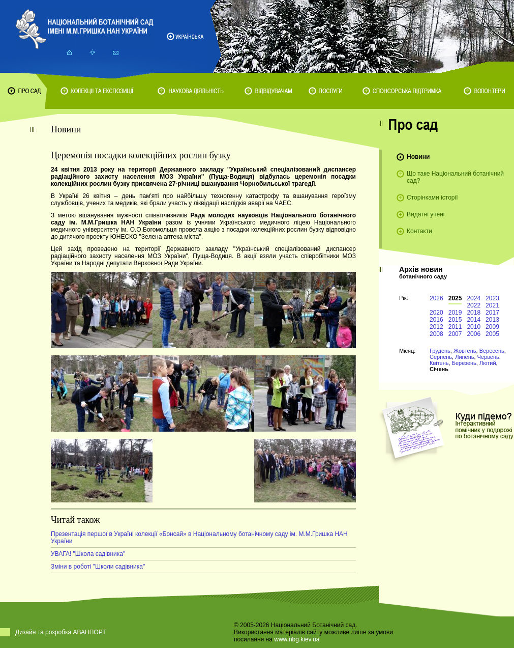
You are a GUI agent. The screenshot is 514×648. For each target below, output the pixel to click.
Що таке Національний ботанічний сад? (455, 177)
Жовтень (464, 351)
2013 (492, 319)
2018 (473, 312)
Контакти (419, 231)
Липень (464, 357)
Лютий (487, 363)
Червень (488, 357)
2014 (473, 319)
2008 (436, 333)
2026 (436, 298)
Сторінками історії (432, 197)
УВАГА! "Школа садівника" (88, 553)
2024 (473, 298)
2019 (455, 312)
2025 (455, 298)
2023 (492, 298)
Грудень (440, 351)
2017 (492, 312)
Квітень (439, 363)
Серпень (441, 357)
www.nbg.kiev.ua (296, 639)
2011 (455, 326)
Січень (439, 369)
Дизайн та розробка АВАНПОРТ (60, 632)
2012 (436, 326)
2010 (473, 326)
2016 (436, 319)
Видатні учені (425, 214)
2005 (492, 333)
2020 (436, 312)
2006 (473, 333)
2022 (473, 305)
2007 (455, 333)
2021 (492, 305)
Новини (418, 156)
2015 (455, 319)
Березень (464, 363)
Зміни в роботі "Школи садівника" (98, 566)
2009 (492, 326)
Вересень (491, 351)
